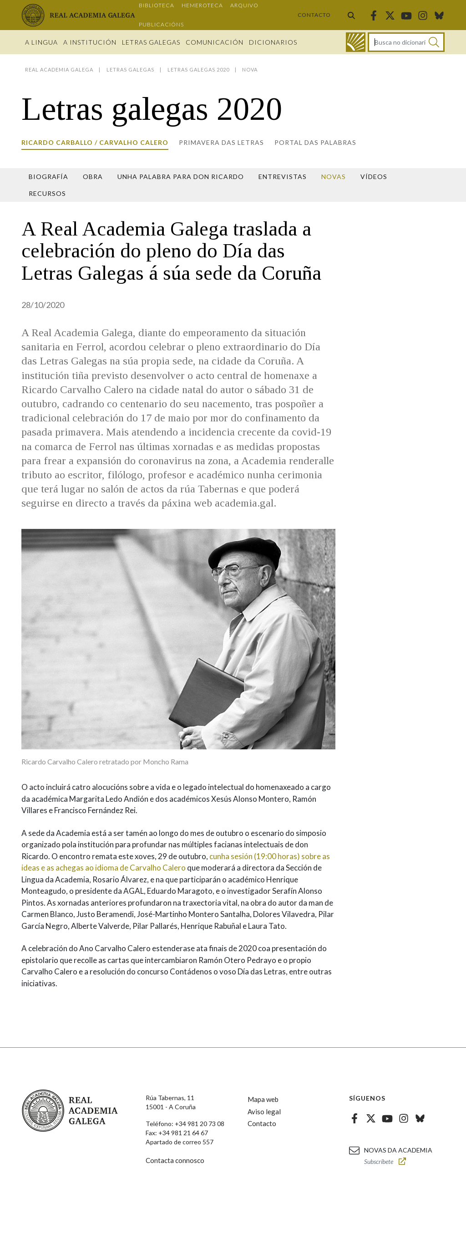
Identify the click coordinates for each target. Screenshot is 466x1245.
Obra (93, 176)
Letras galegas (151, 42)
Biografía (48, 176)
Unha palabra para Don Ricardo (180, 176)
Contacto (314, 14)
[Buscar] (434, 42)
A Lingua (41, 42)
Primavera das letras (221, 142)
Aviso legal (264, 1111)
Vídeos (373, 176)
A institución (89, 42)
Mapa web (263, 1099)
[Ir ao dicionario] (355, 42)
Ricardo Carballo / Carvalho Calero (94, 142)
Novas (333, 176)
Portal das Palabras (315, 142)
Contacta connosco (175, 1160)
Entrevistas (282, 176)
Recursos (47, 193)
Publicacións (161, 24)
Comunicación (214, 42)
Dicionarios (273, 42)
